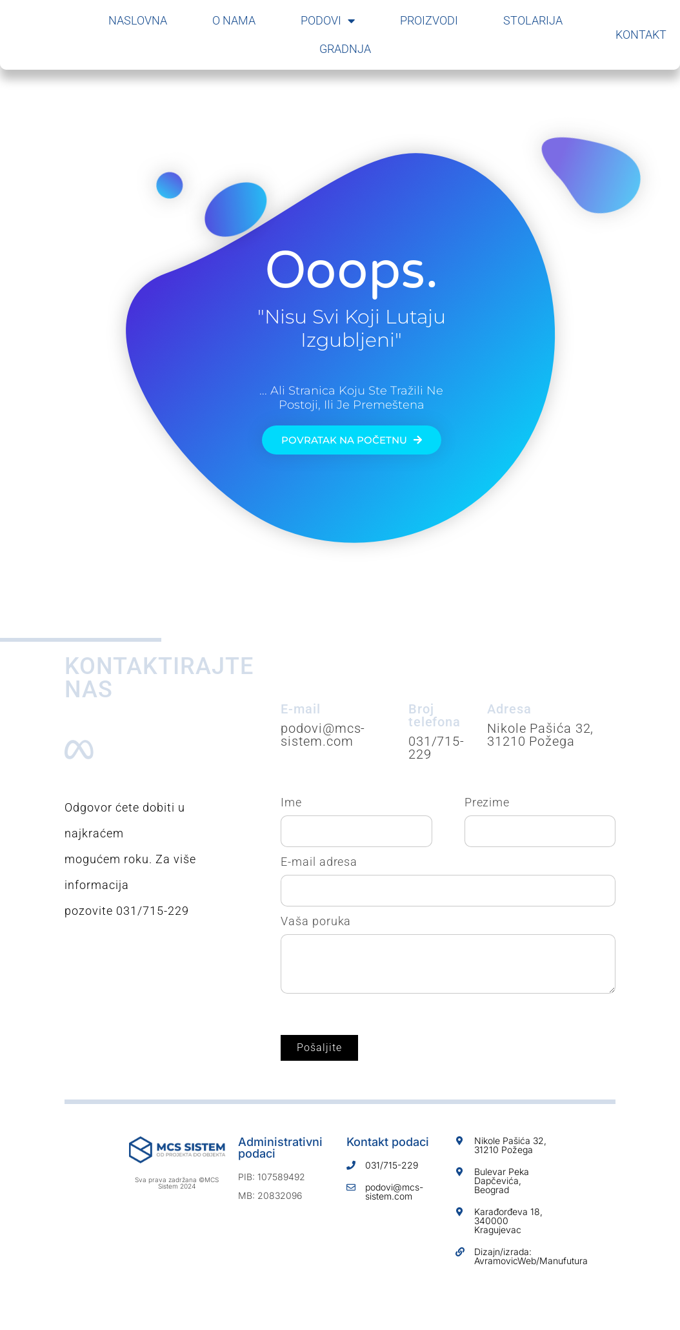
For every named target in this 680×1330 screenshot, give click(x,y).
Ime (291, 802)
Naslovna (137, 20)
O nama (233, 20)
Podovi (328, 20)
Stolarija (533, 20)
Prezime (487, 802)
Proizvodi (429, 20)
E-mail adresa (319, 861)
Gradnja (345, 49)
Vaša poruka (316, 921)
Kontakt (640, 34)
